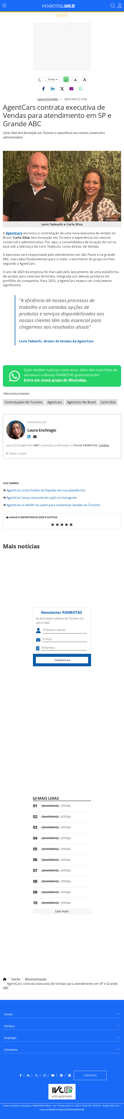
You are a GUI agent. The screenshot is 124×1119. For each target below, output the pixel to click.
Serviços (9, 1026)
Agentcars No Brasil (81, 402)
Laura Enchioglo (47, 99)
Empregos (10, 1037)
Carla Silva (108, 402)
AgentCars (14, 233)
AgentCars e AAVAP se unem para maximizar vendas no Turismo (51, 505)
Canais (8, 1014)
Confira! (104, 445)
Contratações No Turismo (24, 402)
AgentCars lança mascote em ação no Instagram (40, 498)
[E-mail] (35, 436)
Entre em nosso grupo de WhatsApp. (55, 380)
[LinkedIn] (28, 436)
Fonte (53, 79)
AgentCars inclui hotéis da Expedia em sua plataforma (44, 490)
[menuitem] (62, 1013)
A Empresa (10, 1049)
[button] (43, 89)
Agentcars (54, 402)
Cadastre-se (62, 660)
